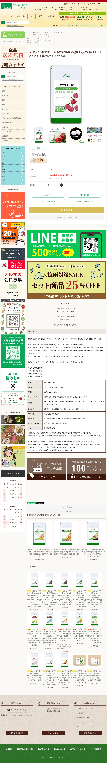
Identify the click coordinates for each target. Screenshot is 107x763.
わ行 (3, 183)
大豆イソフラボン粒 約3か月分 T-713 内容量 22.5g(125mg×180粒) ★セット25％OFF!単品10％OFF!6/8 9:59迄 (66, 552)
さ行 (3, 159)
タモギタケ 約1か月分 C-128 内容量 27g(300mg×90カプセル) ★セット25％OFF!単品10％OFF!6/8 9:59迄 (79, 634)
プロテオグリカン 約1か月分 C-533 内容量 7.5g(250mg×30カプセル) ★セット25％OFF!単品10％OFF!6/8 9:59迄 (49, 677)
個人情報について (43, 749)
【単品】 (36, 42)
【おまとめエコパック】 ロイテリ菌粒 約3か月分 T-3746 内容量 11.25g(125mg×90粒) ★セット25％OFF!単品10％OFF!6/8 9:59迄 (49, 637)
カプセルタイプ (7, 122)
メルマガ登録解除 (95, 749)
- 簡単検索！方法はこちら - (15, 26)
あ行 (3, 152)
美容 (3, 104)
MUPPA (5, 109)
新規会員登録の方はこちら (13, 42)
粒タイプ (5, 127)
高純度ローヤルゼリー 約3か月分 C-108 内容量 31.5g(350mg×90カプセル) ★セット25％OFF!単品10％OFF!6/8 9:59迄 (94, 636)
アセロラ (46, 34)
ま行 (3, 173)
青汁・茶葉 (6, 113)
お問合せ (41, 16)
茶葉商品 (5, 141)
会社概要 (51, 16)
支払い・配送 (21, 16)
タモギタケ (84, 25)
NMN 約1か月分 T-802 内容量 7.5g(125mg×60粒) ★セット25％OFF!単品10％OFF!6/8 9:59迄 (34, 675)
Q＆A (32, 16)
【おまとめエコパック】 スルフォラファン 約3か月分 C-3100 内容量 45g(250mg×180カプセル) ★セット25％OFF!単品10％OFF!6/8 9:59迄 (79, 599)
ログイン (92, 4)
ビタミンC (47, 40)
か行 (3, 156)
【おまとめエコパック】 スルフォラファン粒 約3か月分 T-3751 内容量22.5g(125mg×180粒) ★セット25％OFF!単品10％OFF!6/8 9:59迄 (94, 599)
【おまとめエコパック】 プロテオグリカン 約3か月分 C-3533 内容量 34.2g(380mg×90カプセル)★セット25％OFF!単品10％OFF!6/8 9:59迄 (34, 599)
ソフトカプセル (7, 131)
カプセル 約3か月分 (48, 201)
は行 (3, 170)
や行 (3, 176)
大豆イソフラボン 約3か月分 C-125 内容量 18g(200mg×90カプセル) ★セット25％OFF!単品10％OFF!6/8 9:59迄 (39, 553)
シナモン (93, 25)
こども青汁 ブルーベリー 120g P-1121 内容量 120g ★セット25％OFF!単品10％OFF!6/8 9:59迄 (94, 675)
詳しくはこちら (54, 733)
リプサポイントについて (77, 749)
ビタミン (46, 38)
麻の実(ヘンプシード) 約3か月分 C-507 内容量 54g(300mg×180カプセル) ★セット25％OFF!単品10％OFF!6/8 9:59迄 (93, 553)
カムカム (46, 36)
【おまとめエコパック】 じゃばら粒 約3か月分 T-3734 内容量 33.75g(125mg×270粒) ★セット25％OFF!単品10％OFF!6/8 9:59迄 (34, 637)
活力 (3, 100)
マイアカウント (70, 4)
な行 (3, 166)
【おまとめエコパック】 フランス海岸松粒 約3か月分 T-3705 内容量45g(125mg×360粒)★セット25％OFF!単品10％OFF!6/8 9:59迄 (64, 597)
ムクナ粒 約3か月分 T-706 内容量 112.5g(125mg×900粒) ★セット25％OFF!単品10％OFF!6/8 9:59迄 (64, 634)
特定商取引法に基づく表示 (24, 749)
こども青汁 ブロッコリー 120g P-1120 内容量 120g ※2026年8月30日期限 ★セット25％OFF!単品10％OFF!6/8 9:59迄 (79, 676)
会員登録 (82, 4)
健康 (3, 91)
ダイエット (6, 95)
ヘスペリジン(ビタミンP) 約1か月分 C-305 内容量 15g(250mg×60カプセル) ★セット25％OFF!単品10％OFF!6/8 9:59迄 (64, 677)
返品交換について (59, 749)
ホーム (29, 32)
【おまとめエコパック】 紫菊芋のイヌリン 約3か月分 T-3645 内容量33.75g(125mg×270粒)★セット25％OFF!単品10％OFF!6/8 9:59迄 (49, 599)
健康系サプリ (38, 32)
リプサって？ (7, 16)
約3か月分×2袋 (85, 195)
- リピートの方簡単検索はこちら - (12, 80)
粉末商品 (5, 136)
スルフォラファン (73, 25)
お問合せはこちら (17, 733)
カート (102, 4)
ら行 (3, 180)
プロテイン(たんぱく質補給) (11, 118)
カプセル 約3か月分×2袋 (84, 201)
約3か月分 (48, 195)
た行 (3, 163)
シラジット (101, 25)
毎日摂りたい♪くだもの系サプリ (54, 32)
